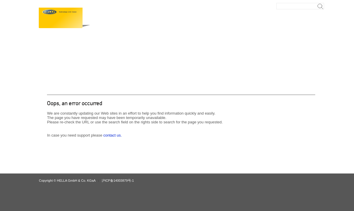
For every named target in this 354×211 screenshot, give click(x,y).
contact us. (112, 135)
